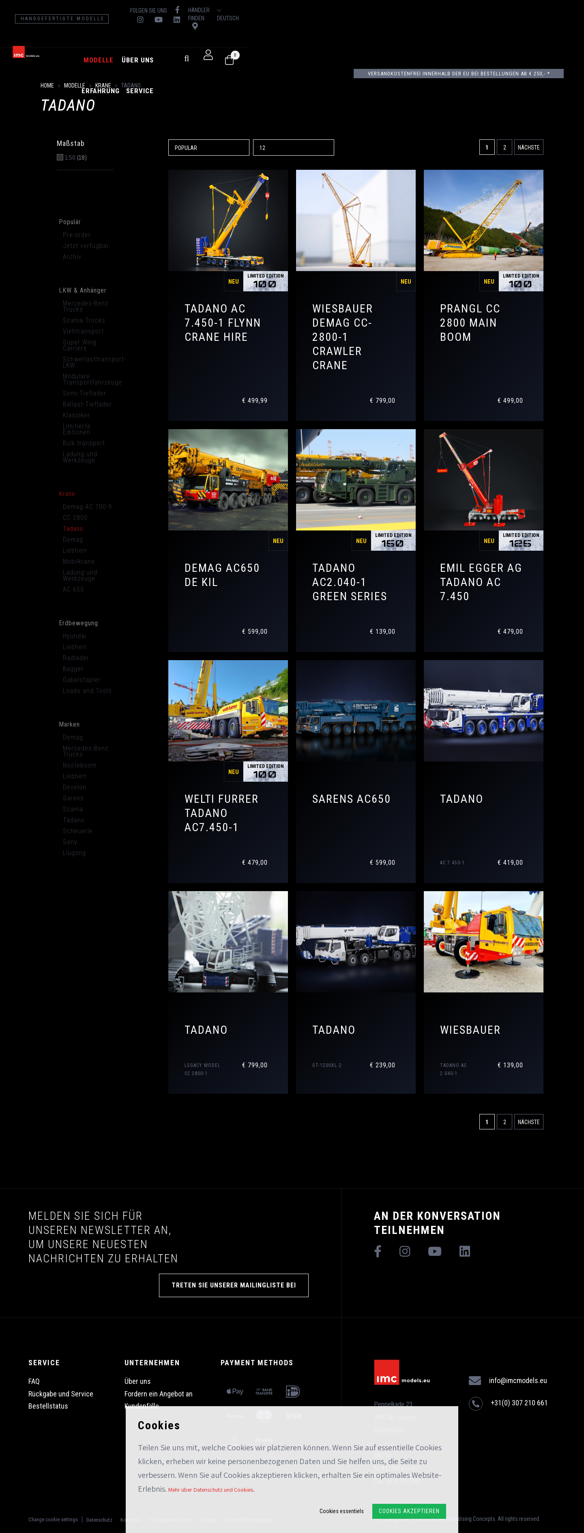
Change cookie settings (53, 1518)
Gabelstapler (82, 680)
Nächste (529, 147)
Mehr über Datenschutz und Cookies (210, 1489)
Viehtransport (83, 331)
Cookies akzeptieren (409, 1511)
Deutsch (546, 10)
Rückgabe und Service (60, 1394)
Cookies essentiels (342, 1511)
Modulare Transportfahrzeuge (90, 379)
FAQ (34, 1381)
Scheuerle (78, 831)
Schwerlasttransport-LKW (90, 362)
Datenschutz (99, 1519)
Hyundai (74, 636)
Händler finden (473, 10)
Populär (70, 222)
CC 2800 (75, 518)
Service (308, 44)
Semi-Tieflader (84, 393)
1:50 (76, 158)
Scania (73, 809)
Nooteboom (80, 765)
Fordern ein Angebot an (159, 1394)
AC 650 (73, 589)
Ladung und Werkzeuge (80, 457)
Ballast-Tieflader (87, 404)
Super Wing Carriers (80, 345)
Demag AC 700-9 (87, 507)
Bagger (73, 669)
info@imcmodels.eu (508, 1381)
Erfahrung (268, 44)
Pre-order (77, 235)
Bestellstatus (48, 1406)
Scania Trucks (84, 320)
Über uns (227, 44)
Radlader (76, 658)
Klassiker (76, 415)
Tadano (73, 528)
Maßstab (71, 143)
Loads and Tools (87, 691)
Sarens (73, 798)
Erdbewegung (78, 623)
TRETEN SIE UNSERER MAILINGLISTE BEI (234, 1285)
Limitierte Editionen (77, 429)
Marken (69, 724)
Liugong (74, 853)
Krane (103, 85)
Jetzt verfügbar (86, 246)
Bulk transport (84, 443)
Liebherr (75, 550)
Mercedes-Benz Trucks (85, 306)
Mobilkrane (79, 561)
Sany (70, 842)
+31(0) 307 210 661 (508, 1404)
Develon (74, 787)
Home (47, 85)
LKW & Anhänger (83, 290)
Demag (73, 539)
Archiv (72, 257)
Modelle (188, 44)
